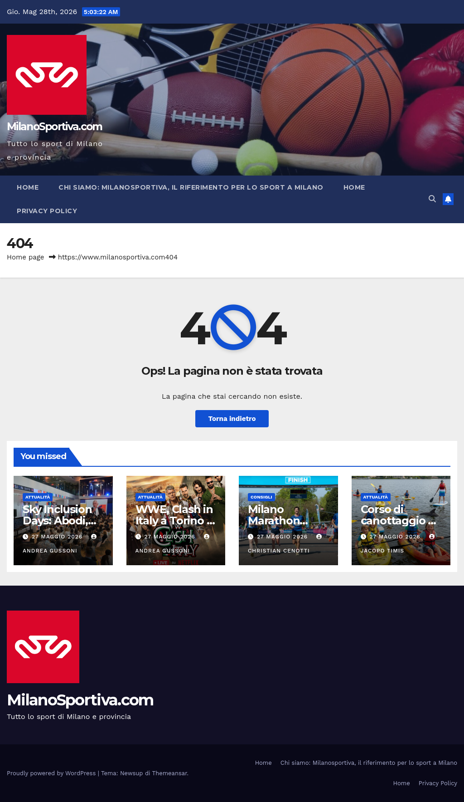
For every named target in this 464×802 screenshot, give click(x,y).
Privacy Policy (47, 211)
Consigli (261, 496)
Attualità (37, 496)
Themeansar (169, 773)
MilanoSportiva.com (54, 126)
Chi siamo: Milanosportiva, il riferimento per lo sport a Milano (191, 187)
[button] (432, 199)
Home (28, 187)
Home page (25, 257)
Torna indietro (232, 419)
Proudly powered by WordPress (52, 773)
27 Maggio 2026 (58, 536)
